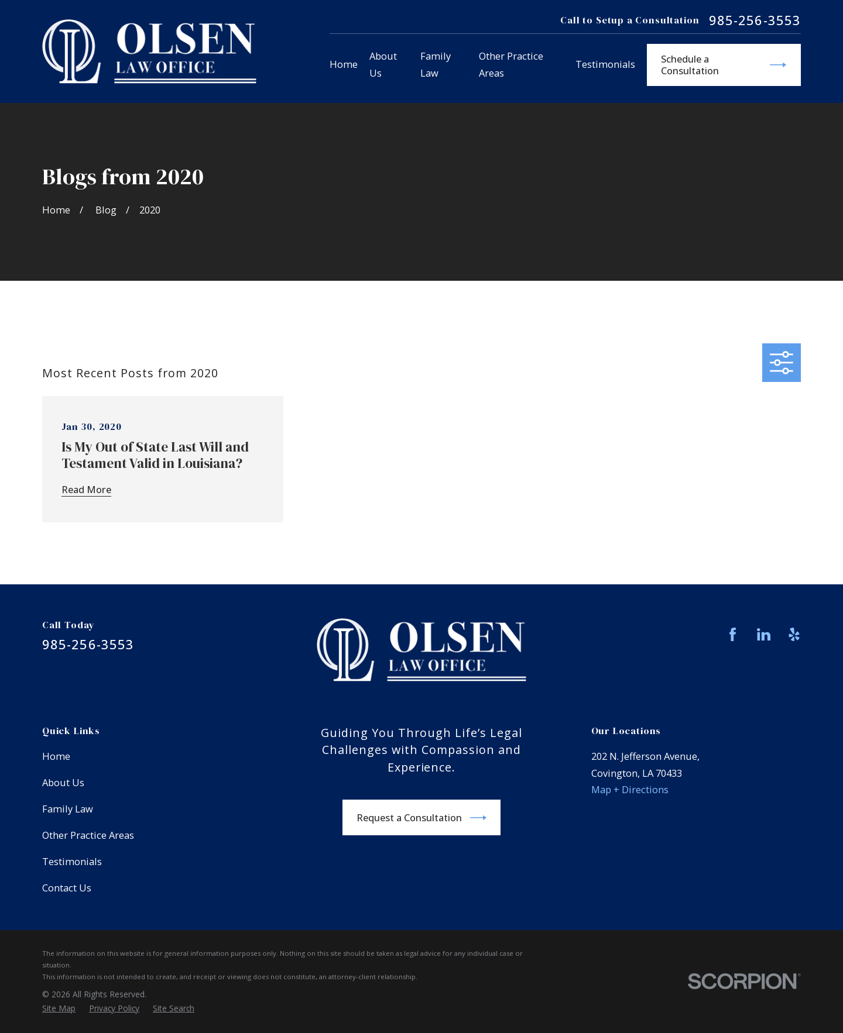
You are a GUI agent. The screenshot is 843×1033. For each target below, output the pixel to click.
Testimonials (72, 861)
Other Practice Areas (88, 835)
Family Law (67, 808)
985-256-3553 (755, 20)
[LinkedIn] (763, 634)
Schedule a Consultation (723, 64)
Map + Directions (630, 789)
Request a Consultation (421, 818)
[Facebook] (732, 634)
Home (56, 756)
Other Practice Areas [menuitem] (511, 64)
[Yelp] (794, 634)
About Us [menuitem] (383, 64)
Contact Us (66, 887)
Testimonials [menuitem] (605, 64)
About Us (63, 782)
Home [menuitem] (344, 64)
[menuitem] (59, 1008)
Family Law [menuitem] (435, 64)
